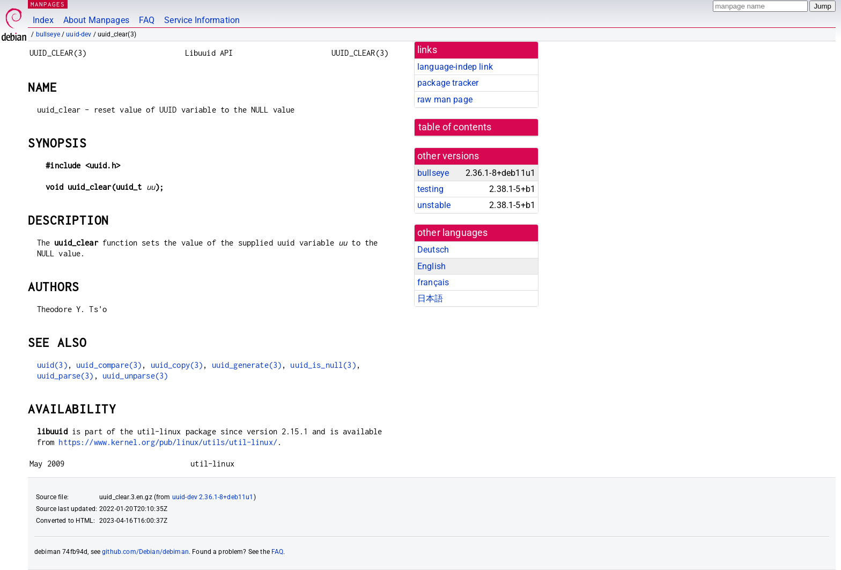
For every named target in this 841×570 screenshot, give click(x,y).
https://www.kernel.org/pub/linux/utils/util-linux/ (167, 442)
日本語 (430, 298)
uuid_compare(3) (109, 364)
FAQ (146, 20)
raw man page (445, 99)
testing (430, 189)
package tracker (447, 83)
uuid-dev (78, 34)
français (433, 282)
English (431, 266)
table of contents (455, 127)
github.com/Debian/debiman (145, 552)
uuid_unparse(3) (135, 375)
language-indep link (455, 67)
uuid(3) (52, 364)
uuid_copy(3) (177, 364)
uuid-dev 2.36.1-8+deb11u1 (213, 497)
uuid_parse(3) (65, 375)
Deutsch (433, 250)
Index (43, 20)
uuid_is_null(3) (323, 364)
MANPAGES (48, 4)
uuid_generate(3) (247, 364)
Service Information (202, 20)
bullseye (48, 34)
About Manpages (96, 20)
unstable (434, 205)
